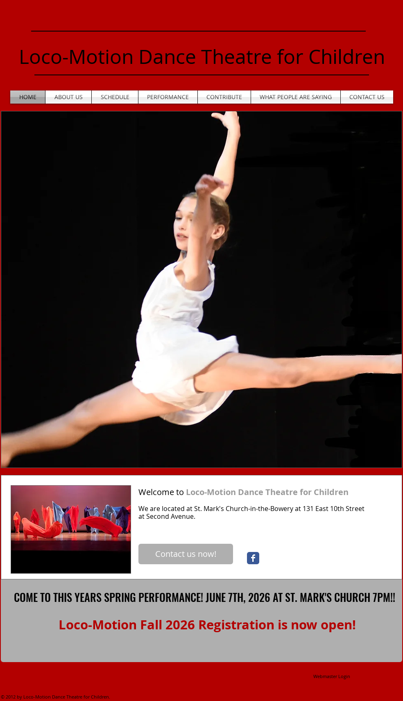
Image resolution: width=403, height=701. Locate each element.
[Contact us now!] (185, 554)
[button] (201, 289)
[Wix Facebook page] (253, 558)
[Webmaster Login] (331, 676)
